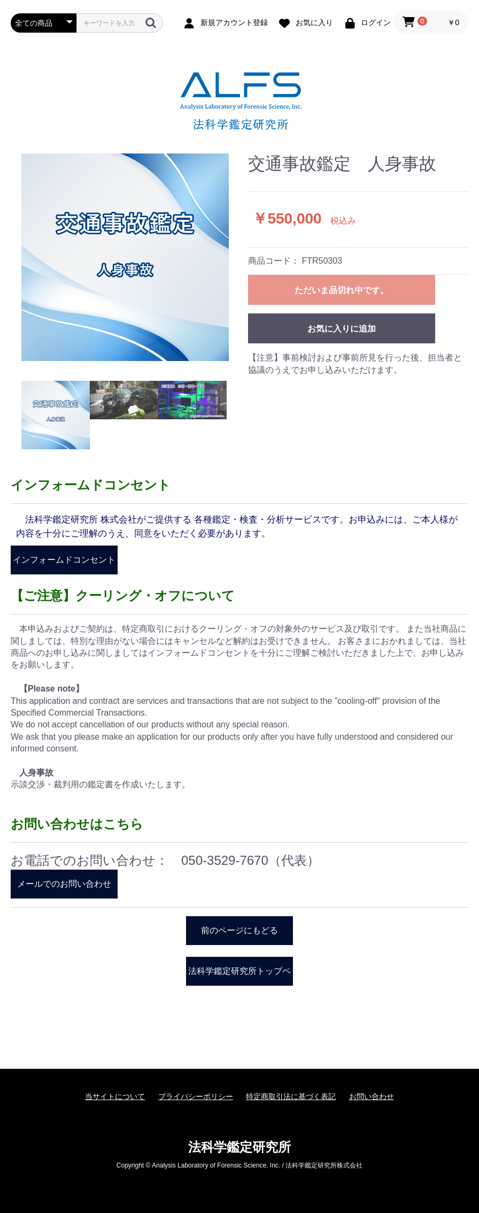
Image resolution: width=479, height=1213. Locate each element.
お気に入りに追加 (341, 328)
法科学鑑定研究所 (239, 1147)
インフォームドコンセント (64, 559)
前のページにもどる (239, 930)
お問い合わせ (371, 1096)
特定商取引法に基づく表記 (291, 1096)
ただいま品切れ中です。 (342, 290)
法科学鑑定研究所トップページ (239, 976)
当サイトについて (115, 1096)
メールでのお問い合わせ (64, 883)
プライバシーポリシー (195, 1096)
